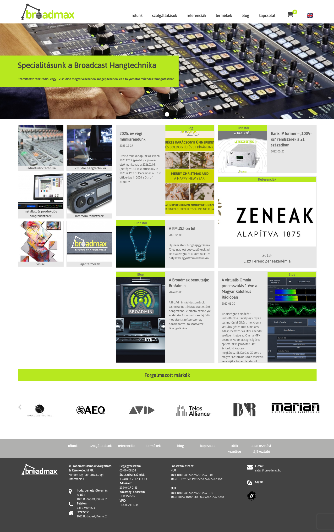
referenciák (196, 15)
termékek (224, 15)
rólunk (136, 15)
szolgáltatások (164, 15)
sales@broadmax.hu (268, 470)
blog (245, 15)
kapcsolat (267, 15)
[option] (39, 410)
